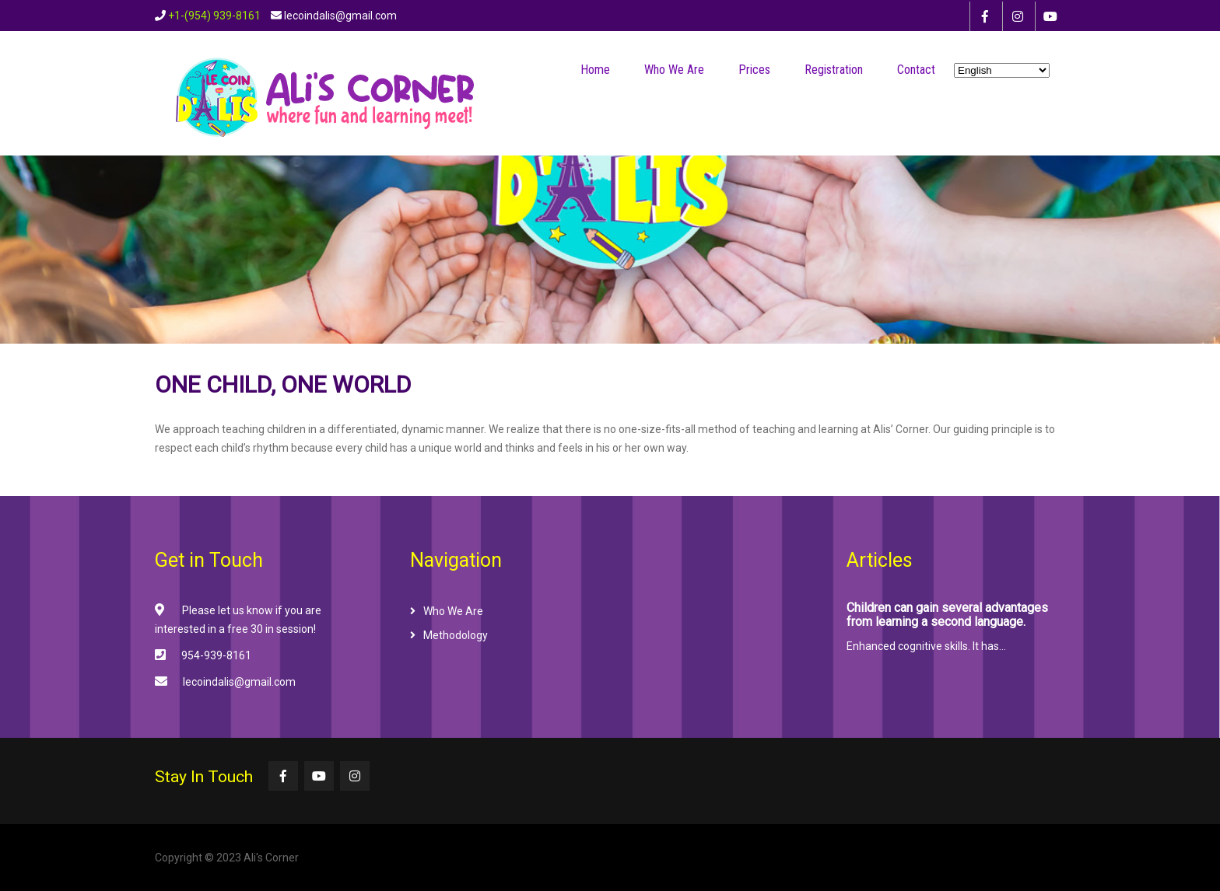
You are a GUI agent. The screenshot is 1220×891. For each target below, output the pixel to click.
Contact (916, 69)
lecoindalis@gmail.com (239, 682)
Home (595, 69)
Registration (834, 69)
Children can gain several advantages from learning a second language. (947, 615)
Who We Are (674, 69)
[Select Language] (1002, 70)
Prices (754, 69)
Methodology (455, 635)
